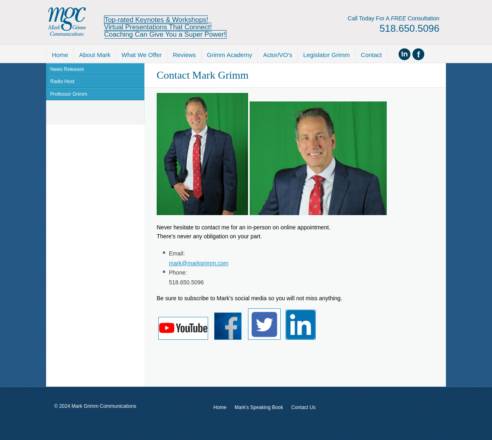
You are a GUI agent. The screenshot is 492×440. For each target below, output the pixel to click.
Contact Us (303, 407)
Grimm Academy (229, 54)
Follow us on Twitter (431, 54)
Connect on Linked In (405, 54)
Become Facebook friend (418, 54)
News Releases (67, 69)
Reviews (184, 54)
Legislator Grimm (326, 54)
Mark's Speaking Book (259, 407)
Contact (371, 54)
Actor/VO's (277, 54)
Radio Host (62, 81)
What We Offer (142, 54)
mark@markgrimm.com (198, 263)
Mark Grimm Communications (67, 22)
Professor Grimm (68, 94)
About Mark (95, 54)
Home (60, 54)
